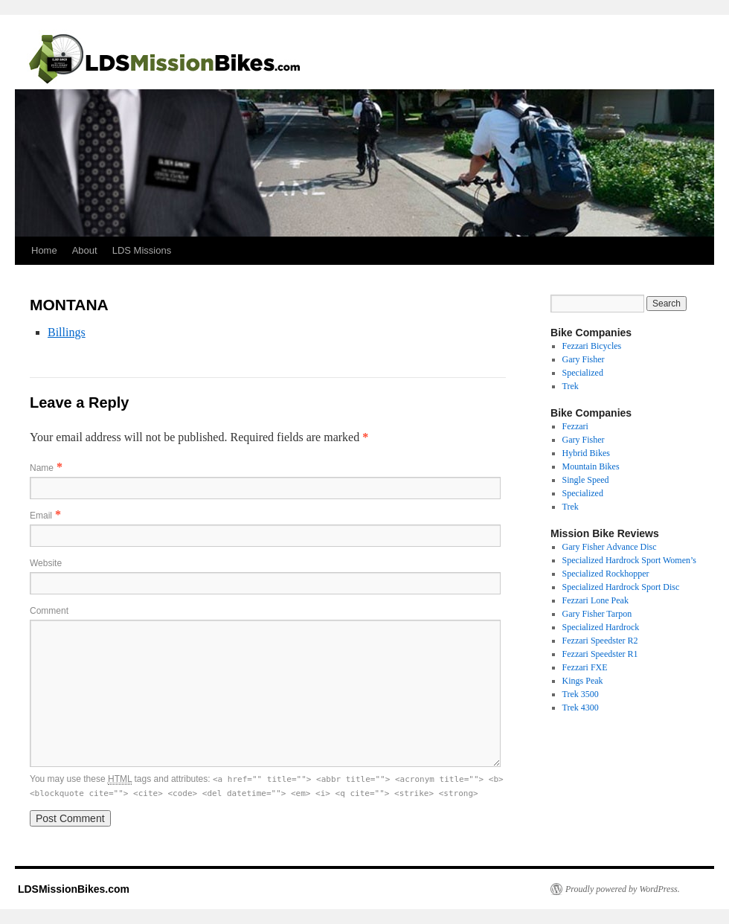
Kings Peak (582, 681)
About (84, 250)
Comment (49, 611)
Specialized (582, 373)
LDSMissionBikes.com (72, 889)
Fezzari (575, 426)
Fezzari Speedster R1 (600, 654)
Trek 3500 (580, 694)
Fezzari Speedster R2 (600, 640)
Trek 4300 (580, 707)
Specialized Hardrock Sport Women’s (629, 560)
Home (44, 250)
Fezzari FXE (585, 667)
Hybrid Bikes (586, 453)
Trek (570, 386)
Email (41, 515)
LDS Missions (141, 250)
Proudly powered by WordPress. (622, 889)
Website (46, 563)
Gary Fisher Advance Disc (609, 547)
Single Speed (585, 480)
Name (42, 468)
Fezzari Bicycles (592, 346)
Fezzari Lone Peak (595, 600)
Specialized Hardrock (601, 627)
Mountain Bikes (591, 466)
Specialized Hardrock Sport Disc (621, 587)
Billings (67, 332)
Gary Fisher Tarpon (597, 614)
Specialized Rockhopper (605, 573)
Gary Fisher (583, 359)
